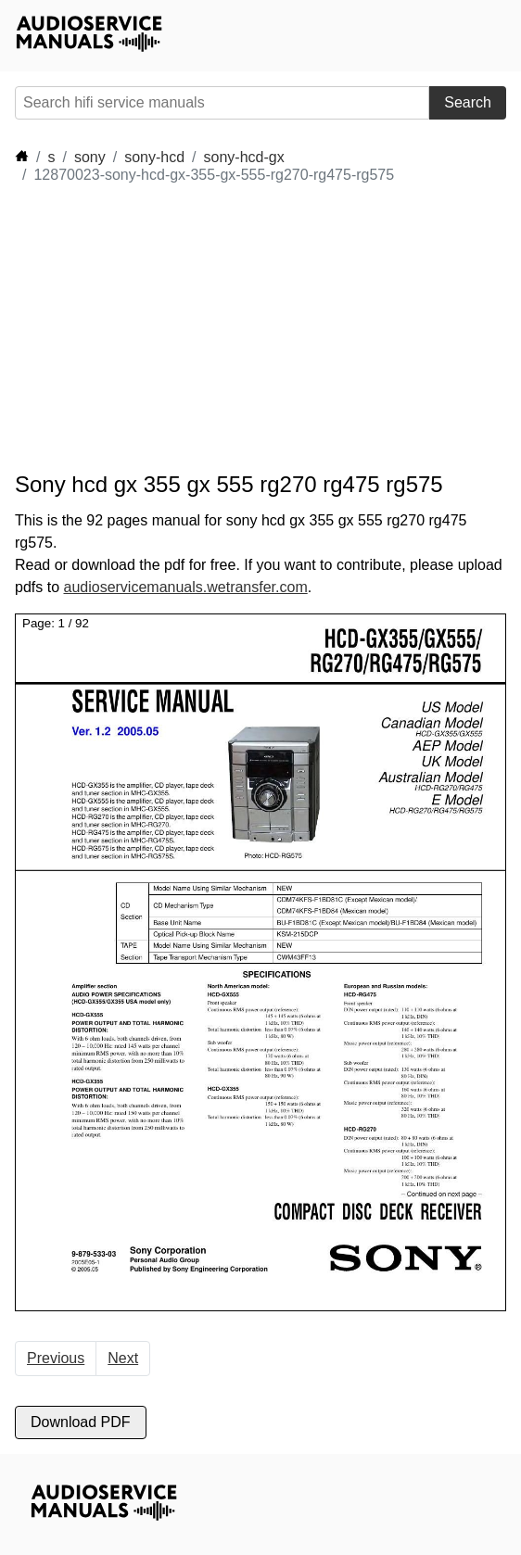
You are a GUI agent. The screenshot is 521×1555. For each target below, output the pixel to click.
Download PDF (81, 1422)
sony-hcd (154, 157)
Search (467, 102)
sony (90, 157)
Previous (55, 1358)
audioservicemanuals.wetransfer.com (185, 587)
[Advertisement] (182, 328)
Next (123, 1358)
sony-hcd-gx (244, 157)
